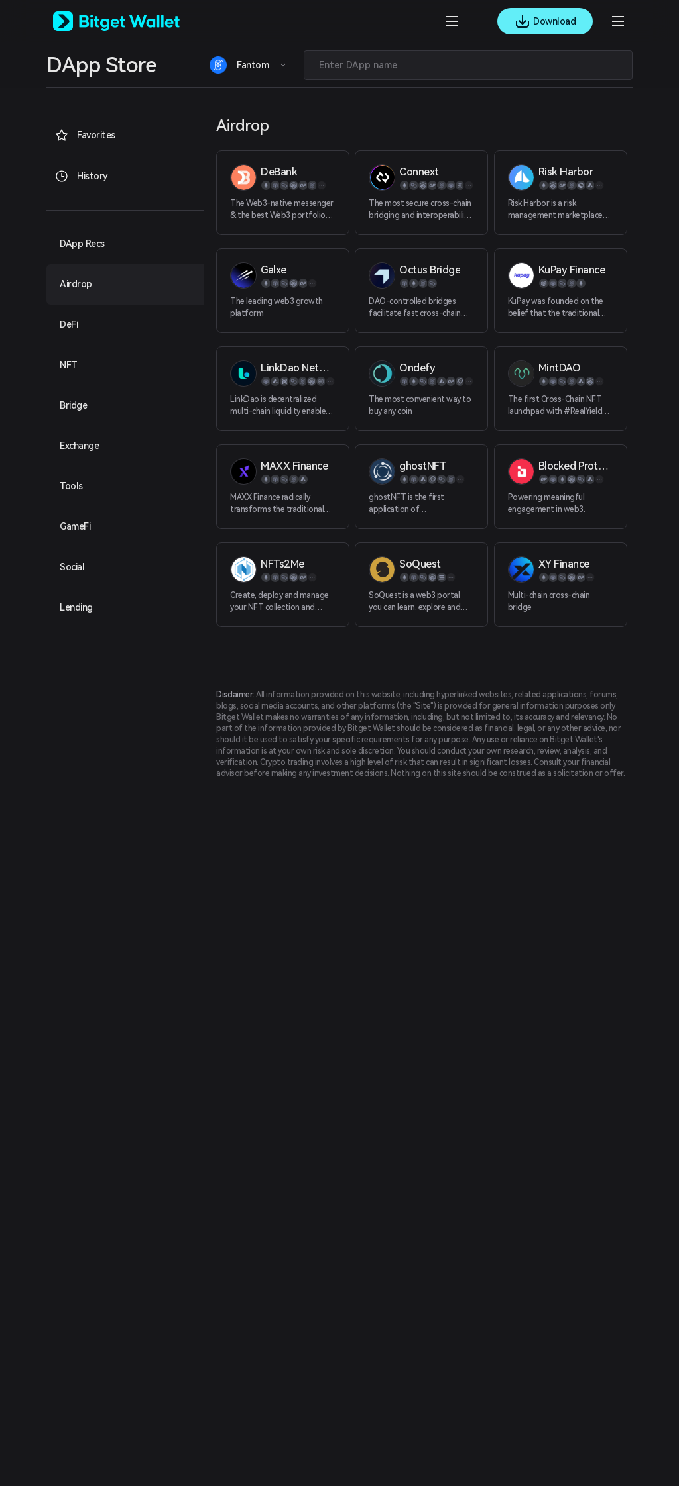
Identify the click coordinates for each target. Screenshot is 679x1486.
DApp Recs (82, 243)
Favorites (84, 135)
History (81, 176)
